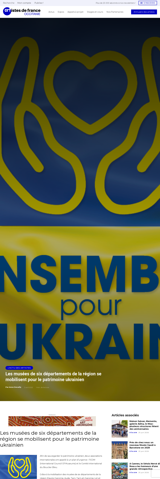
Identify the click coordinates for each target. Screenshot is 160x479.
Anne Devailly (15, 387)
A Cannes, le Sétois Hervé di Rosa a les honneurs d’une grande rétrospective (145, 466)
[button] (8, 3)
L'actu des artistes (19, 368)
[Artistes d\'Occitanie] (21, 11)
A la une (133, 432)
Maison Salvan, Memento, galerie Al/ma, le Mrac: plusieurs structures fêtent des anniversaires (144, 425)
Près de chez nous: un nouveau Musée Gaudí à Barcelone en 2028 (143, 445)
